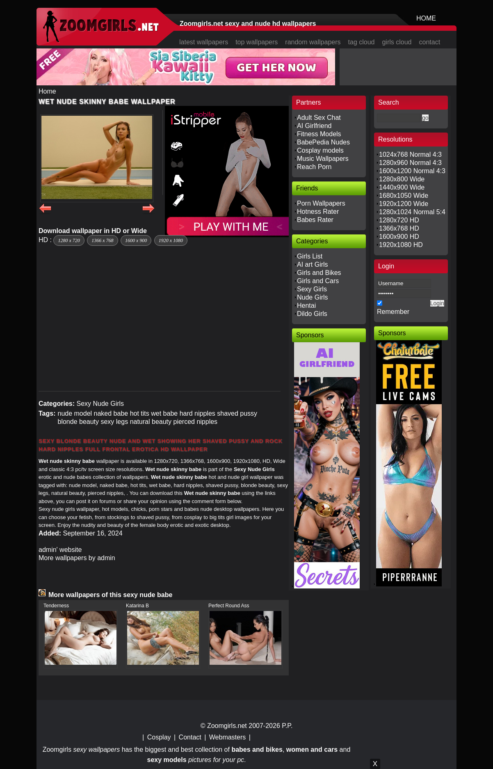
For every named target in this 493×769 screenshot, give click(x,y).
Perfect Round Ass (228, 606)
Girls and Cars (318, 280)
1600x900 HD (399, 236)
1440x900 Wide (402, 187)
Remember (393, 311)
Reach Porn (314, 166)
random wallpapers (312, 42)
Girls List (309, 256)
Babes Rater (315, 219)
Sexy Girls (312, 289)
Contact (190, 737)
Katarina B (137, 606)
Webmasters (227, 737)
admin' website (60, 549)
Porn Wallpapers (321, 203)
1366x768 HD (399, 228)
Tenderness (56, 606)
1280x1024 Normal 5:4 (412, 211)
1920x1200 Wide (403, 203)
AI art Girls (312, 264)
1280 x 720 (69, 240)
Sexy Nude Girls (100, 403)
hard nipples (197, 413)
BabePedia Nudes (323, 142)
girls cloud (396, 42)
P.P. (287, 725)
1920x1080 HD (401, 244)
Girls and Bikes (319, 272)
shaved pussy (237, 413)
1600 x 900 (136, 240)
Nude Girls (312, 297)
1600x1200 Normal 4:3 (412, 170)
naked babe (111, 413)
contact (430, 42)
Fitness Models (319, 133)
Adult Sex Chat (319, 117)
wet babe (164, 413)
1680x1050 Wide (403, 195)
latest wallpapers (203, 42)
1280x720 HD (399, 220)
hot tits (139, 413)
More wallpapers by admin (77, 557)
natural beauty (150, 421)
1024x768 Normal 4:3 (410, 154)
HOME (426, 18)
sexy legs (114, 421)
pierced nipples (195, 421)
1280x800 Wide (402, 179)
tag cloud (361, 42)
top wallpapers (256, 42)
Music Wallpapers (323, 158)
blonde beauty (78, 421)
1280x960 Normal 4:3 (410, 162)
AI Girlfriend (314, 125)
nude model (74, 413)
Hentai (306, 305)
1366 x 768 (102, 240)
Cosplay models (320, 150)
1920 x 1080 (171, 240)
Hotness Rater (318, 211)
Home (47, 91)
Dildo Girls (312, 313)
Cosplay (159, 737)
